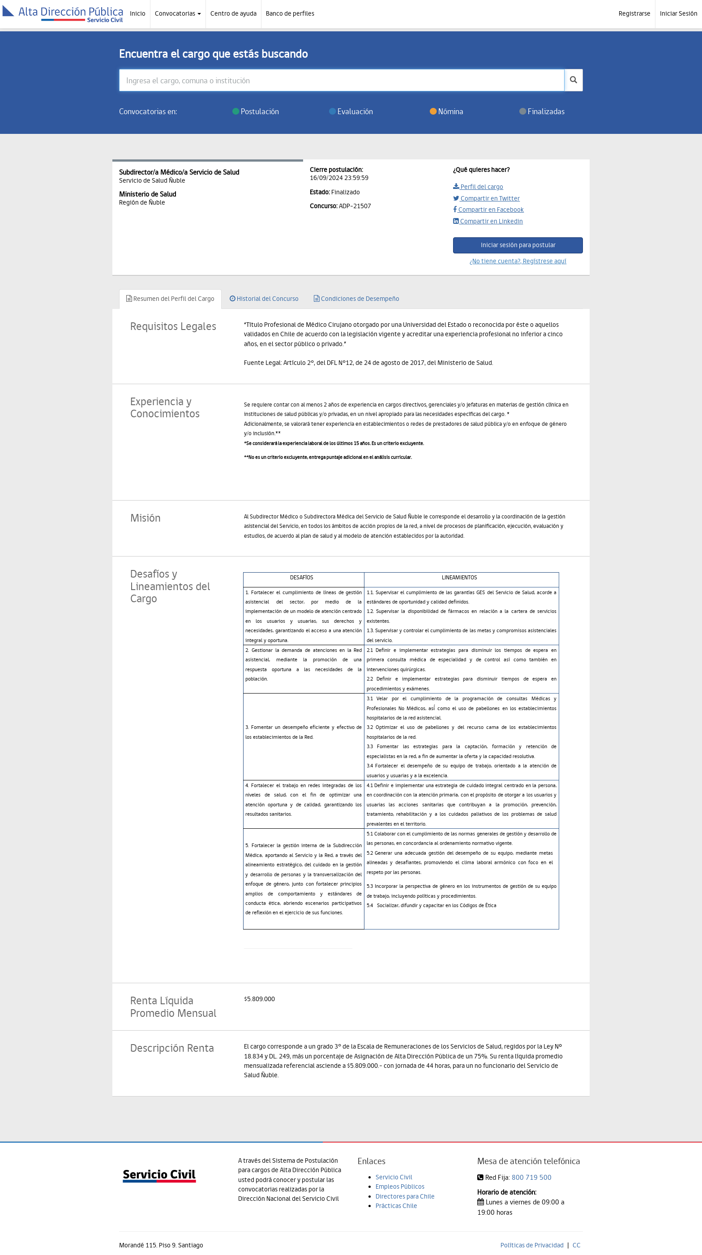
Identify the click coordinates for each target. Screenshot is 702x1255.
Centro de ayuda (233, 13)
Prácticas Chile (396, 1206)
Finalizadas (542, 111)
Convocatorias (178, 13)
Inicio (138, 13)
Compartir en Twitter (486, 198)
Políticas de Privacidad (532, 1245)
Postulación (255, 111)
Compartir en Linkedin (488, 221)
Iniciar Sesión (679, 13)
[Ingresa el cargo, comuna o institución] (342, 80)
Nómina (446, 111)
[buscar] (573, 80)
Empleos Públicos (400, 1186)
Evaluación (351, 111)
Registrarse (635, 13)
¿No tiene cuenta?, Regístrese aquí (518, 261)
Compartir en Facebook (488, 210)
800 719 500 (532, 1177)
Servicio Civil (394, 1177)
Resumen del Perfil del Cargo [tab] (170, 299)
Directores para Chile (405, 1196)
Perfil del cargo (478, 187)
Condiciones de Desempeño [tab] (356, 299)
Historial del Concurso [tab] (264, 299)
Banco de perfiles (290, 13)
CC (577, 1245)
